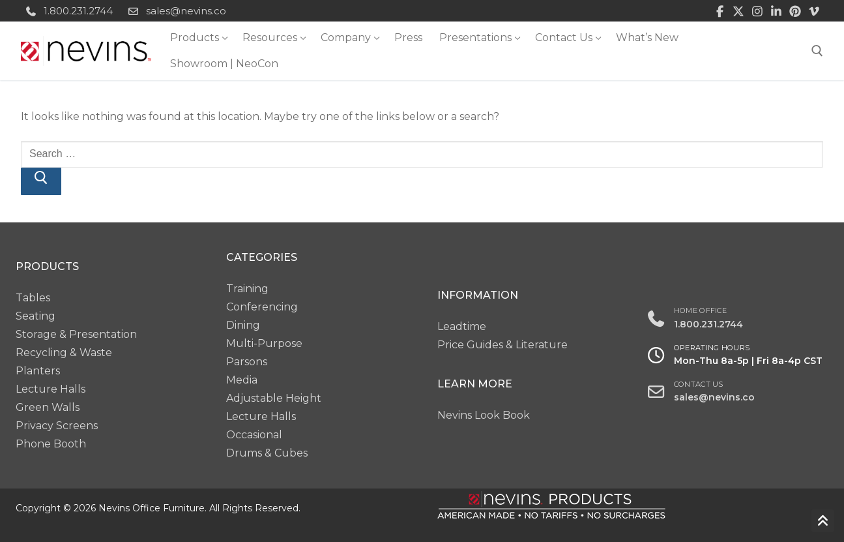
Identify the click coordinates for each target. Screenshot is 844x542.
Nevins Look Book (483, 415)
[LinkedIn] (776, 10)
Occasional (254, 435)
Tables (33, 298)
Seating (35, 316)
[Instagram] (757, 10)
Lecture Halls (50, 389)
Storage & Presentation (76, 334)
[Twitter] (738, 10)
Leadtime (461, 326)
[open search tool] (817, 51)
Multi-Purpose (264, 343)
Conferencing (262, 307)
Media (241, 380)
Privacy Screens (57, 425)
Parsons (246, 361)
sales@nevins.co (174, 11)
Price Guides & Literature (502, 345)
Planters (38, 371)
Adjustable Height (273, 398)
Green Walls (48, 407)
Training (247, 288)
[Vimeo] (813, 10)
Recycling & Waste (64, 352)
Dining (243, 325)
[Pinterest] (794, 10)
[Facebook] (719, 10)
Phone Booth (51, 444)
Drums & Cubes (267, 453)
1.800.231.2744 (67, 11)
